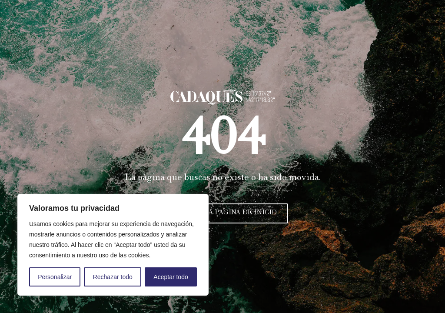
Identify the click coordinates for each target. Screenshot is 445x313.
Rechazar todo (113, 276)
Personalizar (55, 276)
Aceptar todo (170, 276)
